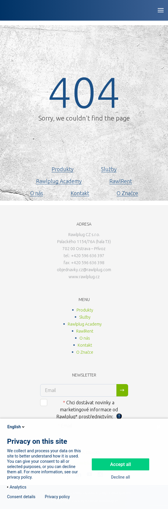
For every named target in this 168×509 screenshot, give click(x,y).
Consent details (21, 496)
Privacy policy (57, 496)
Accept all (120, 464)
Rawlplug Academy (59, 181)
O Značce (127, 193)
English (16, 426)
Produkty (63, 169)
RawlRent (120, 181)
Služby (109, 169)
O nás (36, 193)
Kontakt (80, 193)
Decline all (120, 477)
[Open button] (161, 10)
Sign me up (122, 390)
